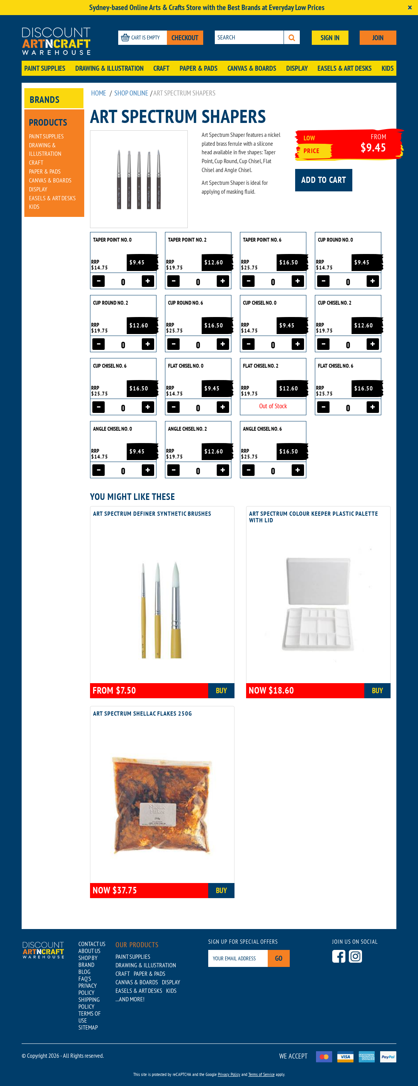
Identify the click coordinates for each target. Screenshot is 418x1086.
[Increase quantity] (148, 281)
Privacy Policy (229, 1074)
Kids (388, 68)
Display (297, 68)
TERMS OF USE (89, 1016)
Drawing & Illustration (109, 68)
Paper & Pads (198, 68)
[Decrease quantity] (98, 281)
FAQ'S (84, 978)
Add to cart (323, 179)
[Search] (292, 37)
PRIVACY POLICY (87, 989)
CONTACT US (91, 944)
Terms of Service (261, 1074)
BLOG (84, 971)
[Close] (410, 7)
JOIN (378, 37)
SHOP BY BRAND (87, 961)
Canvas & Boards (252, 68)
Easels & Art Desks (345, 68)
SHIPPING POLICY (89, 1003)
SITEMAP (88, 1027)
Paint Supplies (44, 68)
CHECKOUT (185, 37)
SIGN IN (330, 37)
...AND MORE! (130, 999)
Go (278, 958)
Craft (161, 68)
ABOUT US (89, 951)
